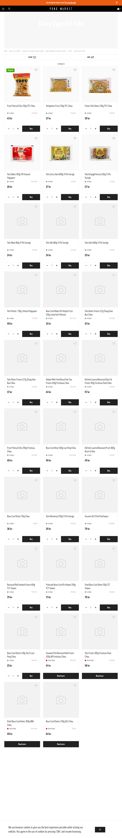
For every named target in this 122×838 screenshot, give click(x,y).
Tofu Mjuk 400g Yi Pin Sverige (19, 243)
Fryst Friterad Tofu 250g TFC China (21, 106)
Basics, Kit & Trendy (14, 51)
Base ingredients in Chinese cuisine (56, 51)
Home (5, 51)
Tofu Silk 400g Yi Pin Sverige (57, 243)
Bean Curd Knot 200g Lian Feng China (61, 448)
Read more (61, 676)
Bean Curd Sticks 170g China (18, 516)
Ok (100, 830)
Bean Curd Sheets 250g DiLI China (59, 721)
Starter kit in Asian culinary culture (33, 51)
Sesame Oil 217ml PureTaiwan (96, 516)
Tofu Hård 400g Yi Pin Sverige (96, 243)
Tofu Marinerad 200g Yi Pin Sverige (60, 516)
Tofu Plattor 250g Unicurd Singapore (22, 311)
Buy (31, 129)
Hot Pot (70, 51)
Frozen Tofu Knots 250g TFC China (98, 106)
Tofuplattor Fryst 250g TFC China (59, 106)
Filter (32, 57)
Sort (90, 57)
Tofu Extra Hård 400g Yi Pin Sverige (60, 174)
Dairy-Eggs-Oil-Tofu (79, 51)
